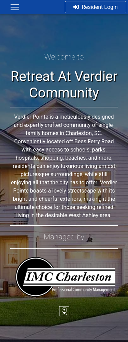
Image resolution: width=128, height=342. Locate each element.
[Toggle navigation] (14, 7)
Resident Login (95, 7)
